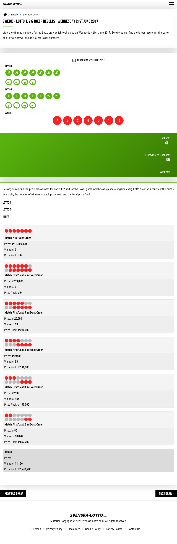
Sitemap (36, 529)
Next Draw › (166, 493)
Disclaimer (74, 529)
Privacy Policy (54, 529)
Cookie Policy (93, 529)
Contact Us (134, 529)
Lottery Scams (114, 529)
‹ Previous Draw (13, 493)
